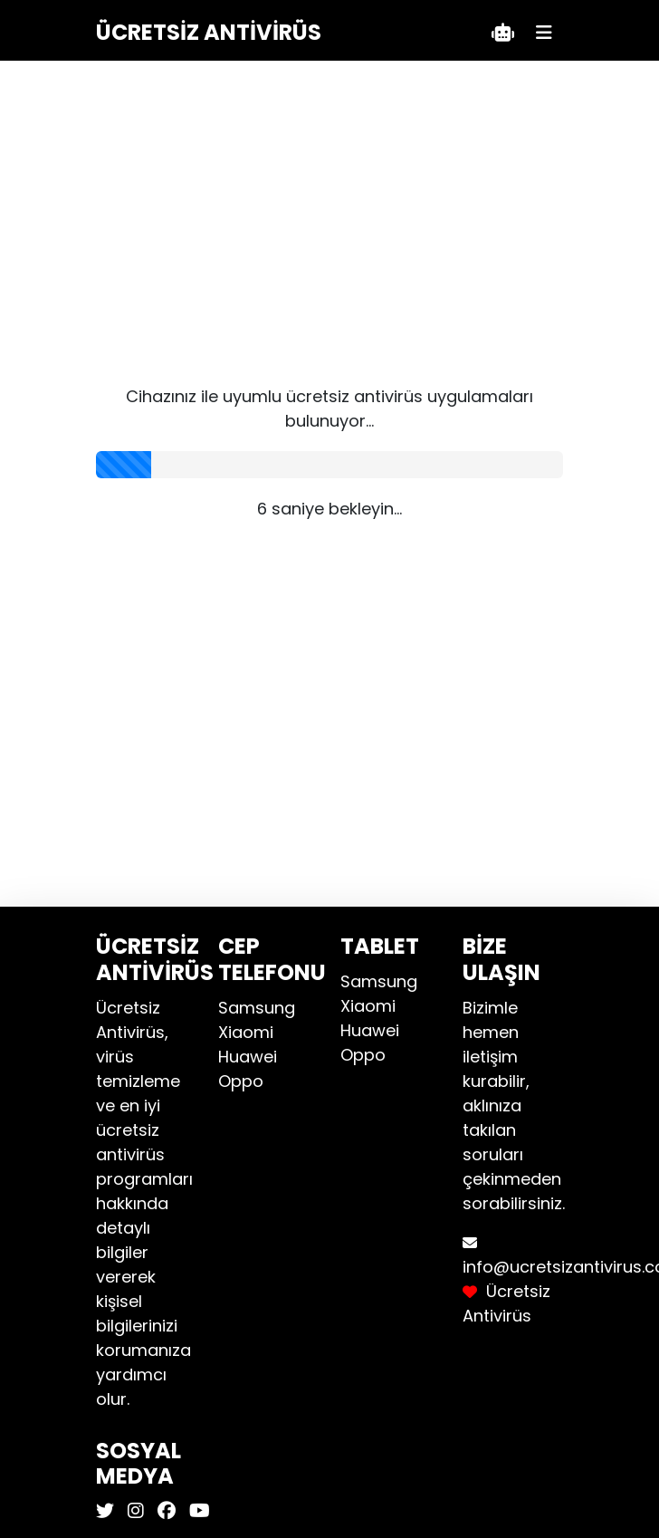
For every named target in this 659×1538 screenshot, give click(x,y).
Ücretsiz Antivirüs (208, 32)
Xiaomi (245, 1032)
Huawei (247, 1056)
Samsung (256, 1007)
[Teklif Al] (503, 32)
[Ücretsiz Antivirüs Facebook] (164, 1511)
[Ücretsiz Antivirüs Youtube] (197, 1511)
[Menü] (544, 32)
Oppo (240, 1081)
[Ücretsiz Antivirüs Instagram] (133, 1511)
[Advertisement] (330, 239)
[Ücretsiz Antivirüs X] (107, 1511)
